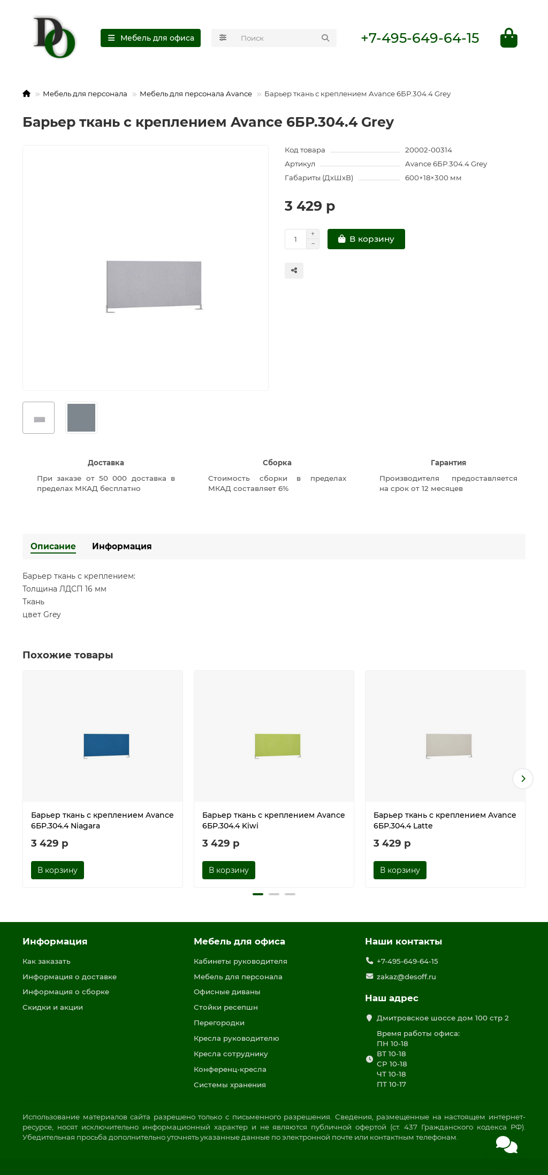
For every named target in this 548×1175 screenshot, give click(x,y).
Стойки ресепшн (226, 1007)
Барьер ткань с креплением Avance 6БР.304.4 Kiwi (273, 820)
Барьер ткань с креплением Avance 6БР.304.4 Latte (445, 820)
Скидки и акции (52, 1007)
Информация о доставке (69, 976)
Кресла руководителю (236, 1038)
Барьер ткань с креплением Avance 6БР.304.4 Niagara (102, 820)
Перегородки (219, 1022)
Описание (53, 546)
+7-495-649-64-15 (420, 38)
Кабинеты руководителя (240, 961)
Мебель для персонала (85, 93)
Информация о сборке (65, 991)
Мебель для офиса (239, 941)
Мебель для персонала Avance (196, 93)
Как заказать (46, 961)
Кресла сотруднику (231, 1053)
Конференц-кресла (230, 1069)
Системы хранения (230, 1084)
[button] (523, 778)
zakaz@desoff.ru (406, 976)
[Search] (285, 38)
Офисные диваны (227, 991)
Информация (122, 546)
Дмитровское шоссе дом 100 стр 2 (443, 1017)
